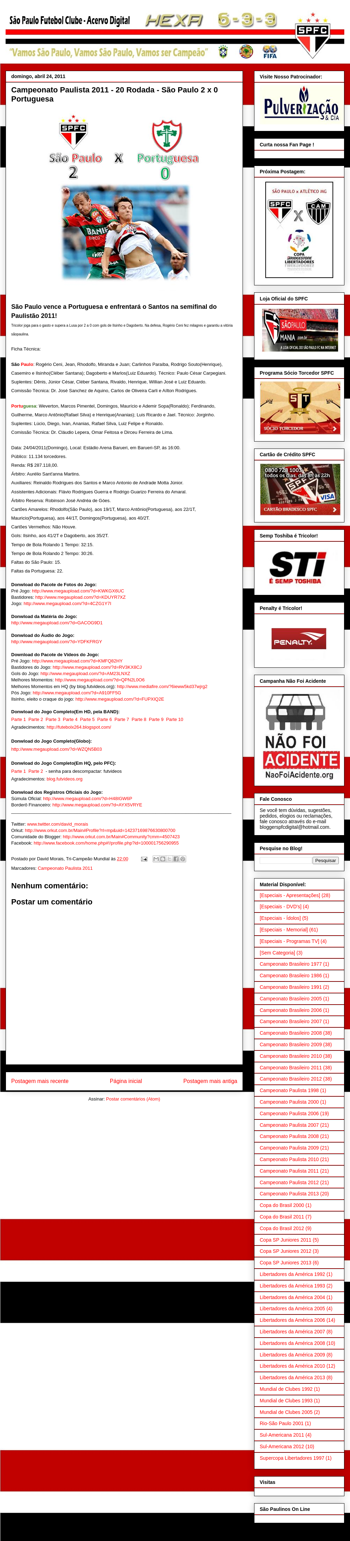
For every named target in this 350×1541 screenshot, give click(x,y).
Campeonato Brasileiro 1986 (291, 975)
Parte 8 (139, 719)
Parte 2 (35, 719)
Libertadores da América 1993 (292, 1286)
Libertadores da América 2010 (292, 1366)
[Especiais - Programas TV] (289, 941)
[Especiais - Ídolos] (280, 918)
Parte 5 (87, 719)
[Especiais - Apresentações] (290, 895)
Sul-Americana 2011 (282, 1435)
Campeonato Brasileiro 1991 (291, 987)
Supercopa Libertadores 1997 (292, 1458)
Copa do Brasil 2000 (282, 1205)
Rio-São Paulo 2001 (281, 1423)
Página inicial (126, 1081)
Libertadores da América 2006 (292, 1320)
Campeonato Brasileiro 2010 (291, 1056)
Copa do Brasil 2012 (282, 1228)
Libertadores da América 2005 (292, 1308)
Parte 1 (18, 719)
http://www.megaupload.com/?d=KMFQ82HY (77, 661)
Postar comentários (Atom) (133, 1099)
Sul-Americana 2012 (282, 1446)
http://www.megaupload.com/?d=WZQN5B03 (56, 749)
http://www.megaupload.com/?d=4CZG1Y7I (67, 603)
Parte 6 (104, 719)
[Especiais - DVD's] (280, 906)
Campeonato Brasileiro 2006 (291, 1010)
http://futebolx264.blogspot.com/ (79, 727)
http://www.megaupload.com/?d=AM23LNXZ (85, 673)
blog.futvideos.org (65, 779)
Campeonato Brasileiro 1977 (291, 964)
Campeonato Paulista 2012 (289, 1182)
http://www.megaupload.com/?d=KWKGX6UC (78, 591)
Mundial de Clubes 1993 (286, 1400)
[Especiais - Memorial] (284, 929)
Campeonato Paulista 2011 (65, 868)
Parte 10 (174, 719)
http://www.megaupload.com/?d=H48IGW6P (87, 798)
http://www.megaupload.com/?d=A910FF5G (77, 692)
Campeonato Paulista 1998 (289, 1090)
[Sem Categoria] (277, 953)
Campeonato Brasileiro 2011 (291, 1067)
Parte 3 (53, 719)
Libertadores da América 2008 (292, 1343)
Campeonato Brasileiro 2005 (291, 998)
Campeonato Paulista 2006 (289, 1113)
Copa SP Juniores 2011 (286, 1240)
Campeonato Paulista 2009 (289, 1148)
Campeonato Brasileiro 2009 (291, 1044)
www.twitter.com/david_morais (57, 824)
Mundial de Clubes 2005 (286, 1412)
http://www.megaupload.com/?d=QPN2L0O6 (100, 679)
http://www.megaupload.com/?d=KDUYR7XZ (80, 597)
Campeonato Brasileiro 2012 (291, 1079)
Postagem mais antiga (210, 1081)
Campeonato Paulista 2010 (289, 1159)
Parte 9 (156, 719)
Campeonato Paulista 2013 (289, 1193)
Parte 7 (121, 719)
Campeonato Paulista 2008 (289, 1136)
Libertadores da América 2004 (292, 1297)
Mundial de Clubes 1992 (286, 1389)
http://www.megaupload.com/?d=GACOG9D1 (57, 622)
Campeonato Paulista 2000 (289, 1102)
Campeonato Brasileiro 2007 (291, 1021)
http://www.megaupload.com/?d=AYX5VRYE (97, 804)
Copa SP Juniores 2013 (286, 1262)
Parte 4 (70, 719)
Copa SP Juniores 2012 (286, 1251)
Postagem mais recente (40, 1081)
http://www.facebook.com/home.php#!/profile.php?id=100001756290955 (106, 843)
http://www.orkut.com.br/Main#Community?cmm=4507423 (121, 836)
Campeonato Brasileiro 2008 (291, 1033)
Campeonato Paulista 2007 (289, 1125)
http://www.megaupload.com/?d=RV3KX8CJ (97, 667)
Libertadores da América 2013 (292, 1377)
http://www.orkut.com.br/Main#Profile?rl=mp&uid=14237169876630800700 (100, 830)
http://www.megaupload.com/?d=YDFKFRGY (56, 641)
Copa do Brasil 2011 (282, 1217)
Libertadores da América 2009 (292, 1355)
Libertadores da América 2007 (292, 1331)
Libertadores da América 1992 (292, 1274)
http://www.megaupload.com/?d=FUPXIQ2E (120, 699)
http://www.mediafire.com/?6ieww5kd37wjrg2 (162, 686)
